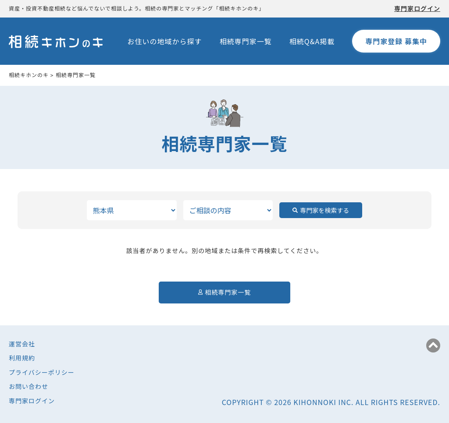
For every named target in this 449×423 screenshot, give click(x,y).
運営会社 (22, 343)
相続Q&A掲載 (312, 41)
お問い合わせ (28, 386)
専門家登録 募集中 (396, 41)
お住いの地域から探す (165, 41)
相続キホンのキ (29, 74)
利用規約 (22, 357)
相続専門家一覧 (246, 41)
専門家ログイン (417, 8)
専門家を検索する (324, 210)
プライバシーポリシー (42, 372)
